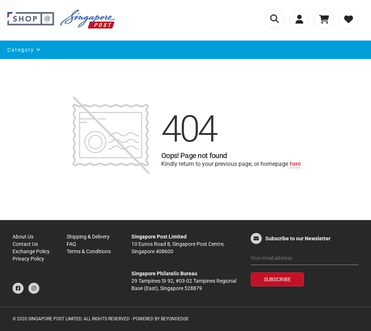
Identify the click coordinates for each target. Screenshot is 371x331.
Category (24, 50)
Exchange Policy (31, 251)
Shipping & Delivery (88, 237)
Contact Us (25, 244)
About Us (23, 237)
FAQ (71, 244)
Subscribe (277, 279)
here (295, 163)
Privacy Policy (28, 259)
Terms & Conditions (89, 251)
